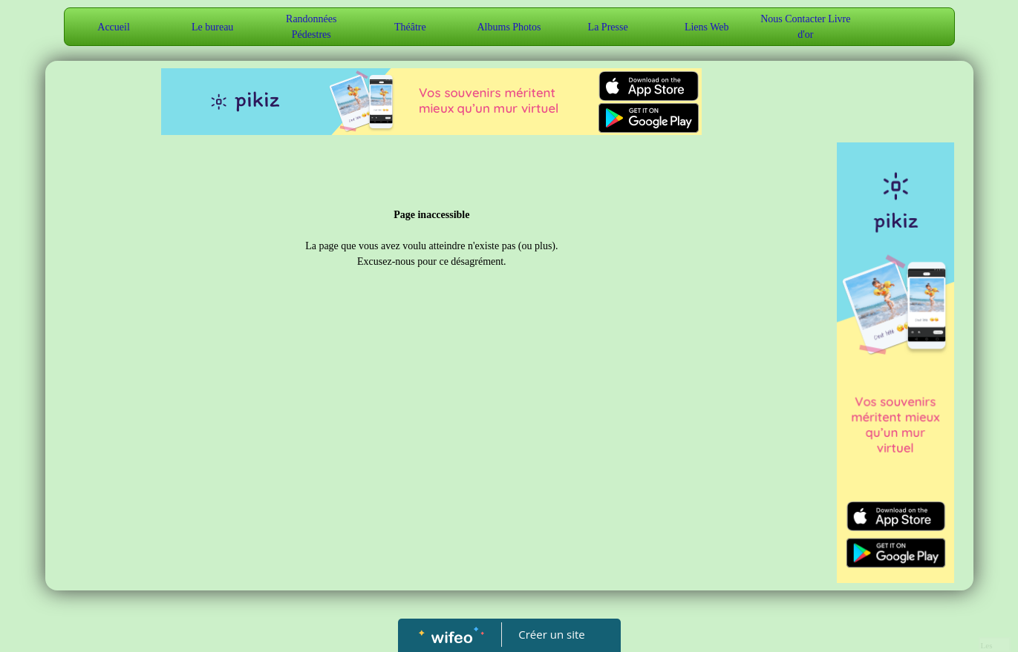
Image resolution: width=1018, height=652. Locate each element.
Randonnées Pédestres (311, 26)
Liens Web (707, 27)
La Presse (608, 27)
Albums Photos (509, 27)
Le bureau (212, 27)
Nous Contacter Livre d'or (805, 26)
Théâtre (410, 27)
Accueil (113, 27)
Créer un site (551, 634)
